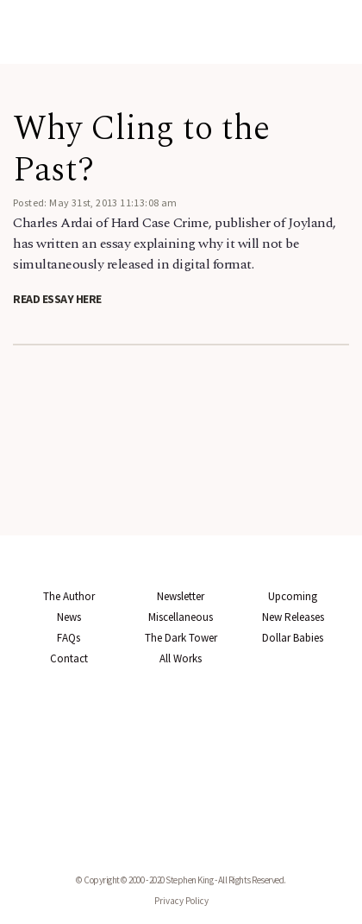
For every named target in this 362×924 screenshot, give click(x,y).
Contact (69, 658)
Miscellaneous (180, 617)
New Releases (293, 617)
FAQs (68, 637)
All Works (180, 658)
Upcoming (292, 596)
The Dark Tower (181, 637)
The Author (69, 596)
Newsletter (180, 596)
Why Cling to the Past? (141, 150)
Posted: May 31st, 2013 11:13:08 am (95, 202)
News (69, 617)
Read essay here (57, 299)
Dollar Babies (292, 637)
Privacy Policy (181, 901)
